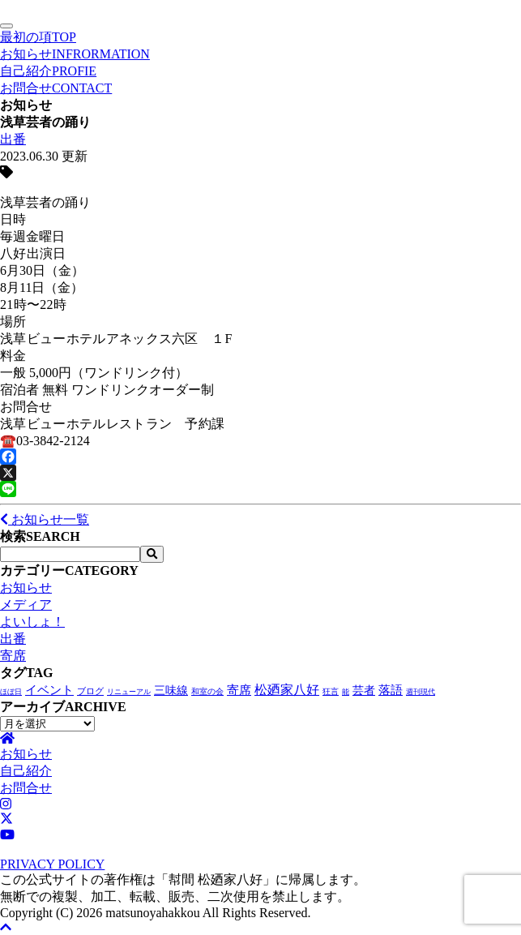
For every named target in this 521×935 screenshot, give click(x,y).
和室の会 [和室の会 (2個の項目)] (207, 691)
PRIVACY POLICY (52, 864)
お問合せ (56, 88)
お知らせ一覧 (44, 519)
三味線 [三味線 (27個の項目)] (171, 690)
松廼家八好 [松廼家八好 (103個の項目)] (286, 690)
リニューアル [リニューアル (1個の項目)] (129, 692)
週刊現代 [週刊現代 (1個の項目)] (420, 692)
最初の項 (38, 37)
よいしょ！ (32, 621)
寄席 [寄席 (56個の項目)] (239, 690)
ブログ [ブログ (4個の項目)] (90, 691)
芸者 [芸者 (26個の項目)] (363, 690)
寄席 (13, 656)
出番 (13, 139)
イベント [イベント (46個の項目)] (49, 690)
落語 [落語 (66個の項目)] (390, 690)
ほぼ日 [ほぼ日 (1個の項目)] (11, 692)
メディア (26, 604)
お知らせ (75, 54)
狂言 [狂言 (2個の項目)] (330, 691)
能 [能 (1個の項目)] (345, 692)
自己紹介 (48, 71)
